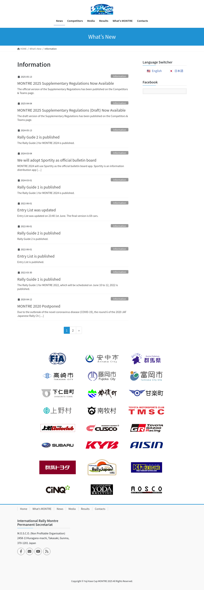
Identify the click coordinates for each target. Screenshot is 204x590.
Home (23, 509)
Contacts (100, 509)
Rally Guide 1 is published (38, 187)
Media (72, 509)
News (60, 509)
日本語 (178, 71)
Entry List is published (35, 256)
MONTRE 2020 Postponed (38, 306)
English (157, 71)
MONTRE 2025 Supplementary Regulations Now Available (65, 83)
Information (119, 76)
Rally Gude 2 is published (38, 137)
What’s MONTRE (41, 509)
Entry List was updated (36, 209)
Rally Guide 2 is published (38, 233)
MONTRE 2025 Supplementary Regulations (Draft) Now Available (71, 110)
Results (85, 509)
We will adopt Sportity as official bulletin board (56, 160)
